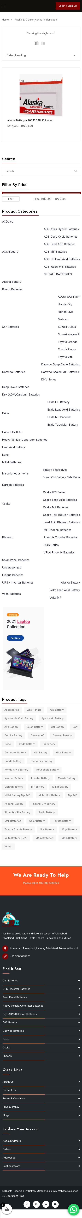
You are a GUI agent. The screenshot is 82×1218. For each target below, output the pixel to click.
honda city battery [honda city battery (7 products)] (41, 761)
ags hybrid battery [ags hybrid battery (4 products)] (53, 718)
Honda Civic (65, 311)
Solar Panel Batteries (16, 560)
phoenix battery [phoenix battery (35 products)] (13, 803)
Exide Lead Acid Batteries (63, 409)
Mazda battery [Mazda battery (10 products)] (66, 778)
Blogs (6, 1115)
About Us (8, 1081)
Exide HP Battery (58, 402)
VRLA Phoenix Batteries (59, 552)
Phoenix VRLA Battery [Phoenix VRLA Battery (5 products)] (17, 812)
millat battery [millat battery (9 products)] (60, 786)
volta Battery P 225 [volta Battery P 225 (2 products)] (15, 837)
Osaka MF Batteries (55, 507)
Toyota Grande (67, 342)
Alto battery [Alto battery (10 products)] (11, 726)
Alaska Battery (11, 281)
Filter (10, 199)
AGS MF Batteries (55, 251)
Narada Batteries (13, 484)
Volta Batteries (11, 593)
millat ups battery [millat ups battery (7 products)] (49, 795)
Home (6, 19)
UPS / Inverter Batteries (17, 582)
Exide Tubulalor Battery (62, 424)
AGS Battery (10, 251)
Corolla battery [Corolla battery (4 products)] (13, 735)
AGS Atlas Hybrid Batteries (61, 229)
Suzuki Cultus (67, 327)
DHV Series (48, 379)
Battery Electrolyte (55, 469)
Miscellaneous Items (15, 473)
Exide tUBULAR (12, 432)
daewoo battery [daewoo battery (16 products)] (62, 735)
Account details (12, 1140)
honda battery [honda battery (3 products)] (13, 761)
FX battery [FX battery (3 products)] (49, 743)
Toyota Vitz (65, 357)
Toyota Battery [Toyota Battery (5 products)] (62, 820)
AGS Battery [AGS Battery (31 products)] (57, 709)
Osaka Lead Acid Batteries (60, 499)
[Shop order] (41, 55)
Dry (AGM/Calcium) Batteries (21, 394)
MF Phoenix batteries (57, 530)
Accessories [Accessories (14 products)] (11, 709)
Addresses (9, 1157)
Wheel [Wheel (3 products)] (8, 846)
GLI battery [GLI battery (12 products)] (40, 752)
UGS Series (51, 545)
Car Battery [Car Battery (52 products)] (57, 726)
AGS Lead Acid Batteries (59, 244)
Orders (7, 1149)
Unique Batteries (13, 575)
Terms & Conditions (14, 1098)
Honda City (65, 304)
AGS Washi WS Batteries (60, 266)
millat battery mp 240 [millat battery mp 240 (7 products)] (17, 795)
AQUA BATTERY (69, 296)
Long (5, 454)
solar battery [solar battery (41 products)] (37, 820)
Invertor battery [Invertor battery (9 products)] (40, 778)
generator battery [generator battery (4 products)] (15, 752)
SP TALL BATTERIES (58, 274)
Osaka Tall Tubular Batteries (61, 515)
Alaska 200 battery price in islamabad (36, 19)
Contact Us (9, 1090)
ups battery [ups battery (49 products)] (47, 829)
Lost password (11, 1166)
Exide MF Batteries (59, 417)
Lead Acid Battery (13, 447)
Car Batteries (10, 327)
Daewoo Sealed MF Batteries (60, 372)
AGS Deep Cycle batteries (60, 236)
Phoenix (7, 537)
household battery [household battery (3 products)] (47, 769)
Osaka (6, 503)
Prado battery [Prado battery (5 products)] (46, 812)
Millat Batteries (11, 462)
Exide (5, 413)
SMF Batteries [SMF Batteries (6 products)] (12, 820)
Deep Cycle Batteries (15, 387)
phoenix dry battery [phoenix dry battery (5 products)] (43, 803)
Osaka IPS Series (54, 492)
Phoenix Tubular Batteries (61, 537)
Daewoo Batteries (13, 372)
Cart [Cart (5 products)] (75, 726)
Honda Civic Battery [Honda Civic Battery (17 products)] (16, 769)
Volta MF (55, 597)
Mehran (63, 319)
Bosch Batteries (12, 289)
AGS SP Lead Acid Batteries (62, 259)
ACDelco (7, 221)
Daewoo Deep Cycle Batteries (60, 364)
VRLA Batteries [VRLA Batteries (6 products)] (44, 837)
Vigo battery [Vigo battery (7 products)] (69, 829)
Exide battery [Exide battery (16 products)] (27, 743)
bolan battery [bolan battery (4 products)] (35, 726)
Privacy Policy (11, 1106)
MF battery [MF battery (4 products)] (37, 786)
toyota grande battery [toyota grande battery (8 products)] (18, 829)
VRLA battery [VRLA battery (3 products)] (69, 837)
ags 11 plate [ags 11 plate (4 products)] (34, 709)
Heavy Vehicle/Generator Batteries (24, 439)
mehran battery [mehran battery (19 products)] (13, 786)
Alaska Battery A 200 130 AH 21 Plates (29, 120)
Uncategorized (11, 567)
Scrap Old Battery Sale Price (61, 477)
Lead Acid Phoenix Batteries (62, 522)
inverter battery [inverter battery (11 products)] (13, 778)
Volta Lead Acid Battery (65, 590)
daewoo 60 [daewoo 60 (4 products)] (37, 735)
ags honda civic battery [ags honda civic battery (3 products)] (18, 718)
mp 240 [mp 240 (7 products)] (72, 795)
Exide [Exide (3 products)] (7, 743)
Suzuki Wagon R (68, 334)
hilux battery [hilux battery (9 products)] (63, 752)
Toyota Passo (67, 349)
